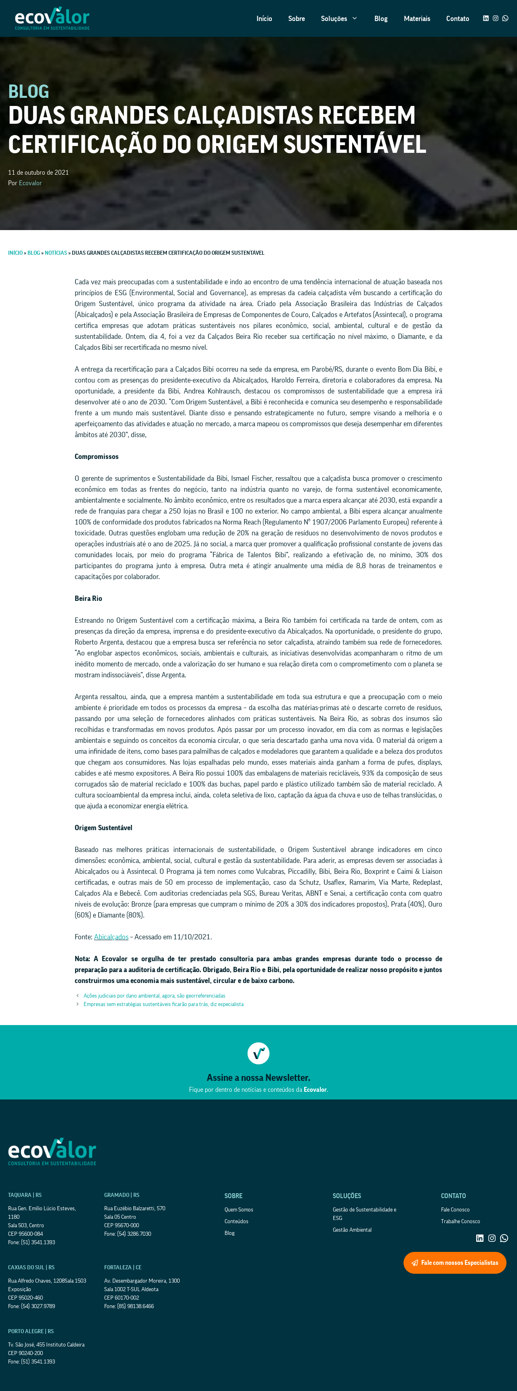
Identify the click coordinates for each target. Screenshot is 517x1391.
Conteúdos (236, 1221)
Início (264, 18)
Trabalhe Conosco (460, 1221)
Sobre (296, 18)
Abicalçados (111, 937)
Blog (381, 18)
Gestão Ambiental (352, 1230)
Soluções (343, 18)
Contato (457, 18)
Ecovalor (30, 183)
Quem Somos (239, 1210)
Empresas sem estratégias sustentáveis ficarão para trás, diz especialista (164, 1004)
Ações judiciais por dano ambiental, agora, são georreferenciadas (154, 996)
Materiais (417, 18)
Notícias (56, 253)
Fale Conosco (455, 1210)
